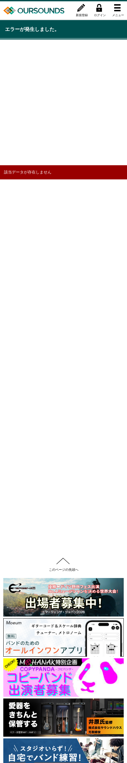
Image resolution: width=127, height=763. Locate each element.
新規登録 (82, 14)
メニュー (118, 14)
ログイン (100, 14)
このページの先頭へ (64, 569)
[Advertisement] (63, 102)
